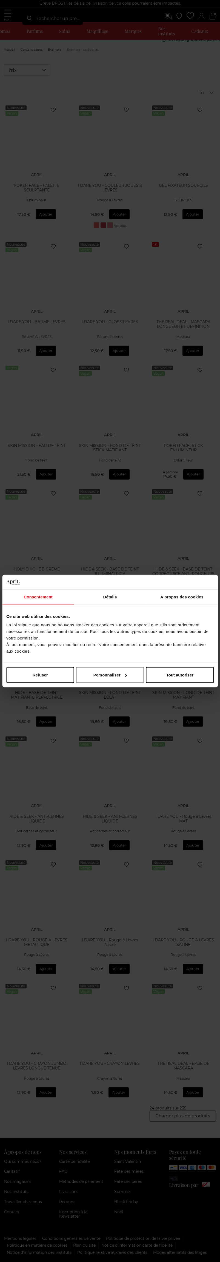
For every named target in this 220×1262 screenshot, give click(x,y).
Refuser (40, 675)
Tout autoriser (179, 675)
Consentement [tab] (38, 596)
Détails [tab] (110, 596)
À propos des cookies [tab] (182, 596)
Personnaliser (110, 675)
